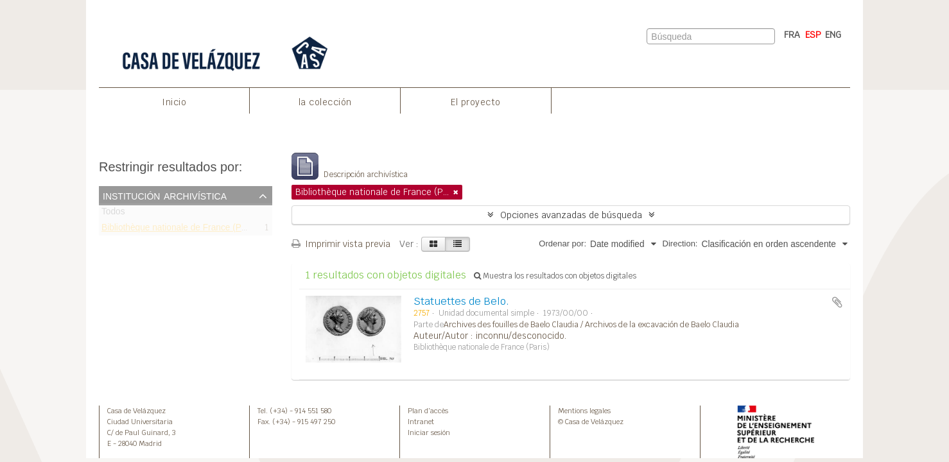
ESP (813, 34)
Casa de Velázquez (136, 410)
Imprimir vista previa (341, 244)
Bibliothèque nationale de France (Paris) (180, 229)
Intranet (421, 421)
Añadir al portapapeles (837, 302)
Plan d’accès (428, 410)
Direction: (680, 243)
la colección (325, 102)
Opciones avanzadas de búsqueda (571, 215)
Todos (113, 214)
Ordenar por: (562, 243)
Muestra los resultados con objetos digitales (555, 276)
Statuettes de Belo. (461, 301)
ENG (833, 34)
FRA (792, 34)
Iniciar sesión (429, 432)
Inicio (174, 102)
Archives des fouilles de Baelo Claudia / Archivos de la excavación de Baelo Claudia (591, 325)
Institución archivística (165, 195)
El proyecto (476, 102)
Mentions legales (584, 410)
